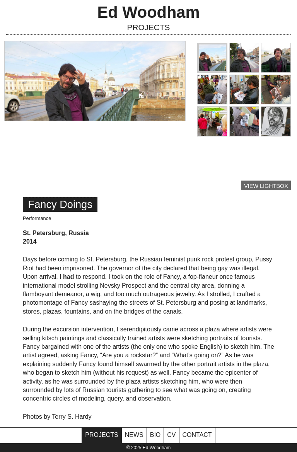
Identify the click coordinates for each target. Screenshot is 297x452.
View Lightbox (266, 186)
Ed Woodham (148, 12)
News (134, 435)
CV (171, 435)
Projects (148, 27)
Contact (197, 435)
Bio (155, 435)
